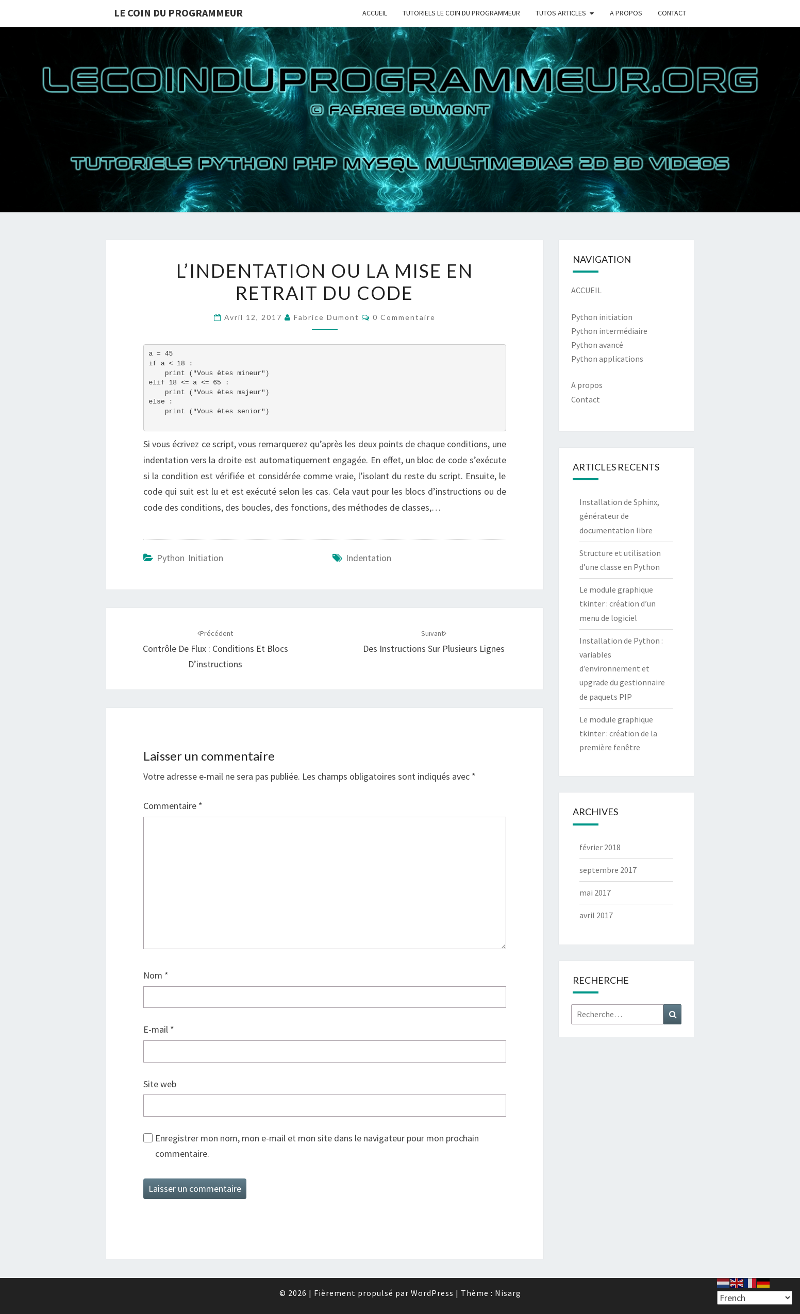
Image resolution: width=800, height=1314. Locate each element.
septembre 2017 (608, 870)
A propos (587, 385)
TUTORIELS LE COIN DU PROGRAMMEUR (461, 13)
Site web (159, 1084)
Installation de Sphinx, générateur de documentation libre (619, 516)
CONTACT (672, 13)
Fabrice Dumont (326, 317)
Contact (585, 399)
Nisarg (508, 1293)
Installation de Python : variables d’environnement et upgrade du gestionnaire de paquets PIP (622, 668)
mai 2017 (595, 892)
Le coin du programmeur (178, 12)
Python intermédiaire (609, 331)
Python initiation (601, 317)
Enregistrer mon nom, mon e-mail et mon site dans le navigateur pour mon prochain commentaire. (317, 1146)
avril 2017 (596, 915)
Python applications (607, 358)
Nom (156, 975)
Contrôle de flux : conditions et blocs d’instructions (215, 649)
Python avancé (597, 345)
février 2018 (600, 847)
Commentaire (173, 806)
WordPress (432, 1293)
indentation (368, 558)
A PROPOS (626, 13)
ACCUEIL (374, 13)
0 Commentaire (404, 317)
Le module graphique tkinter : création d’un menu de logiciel (617, 603)
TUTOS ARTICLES (561, 13)
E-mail (158, 1029)
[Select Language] (754, 1298)
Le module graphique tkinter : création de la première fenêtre (618, 733)
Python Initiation (190, 558)
